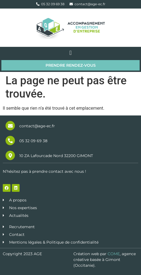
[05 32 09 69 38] (10, 140)
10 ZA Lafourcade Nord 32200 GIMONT (56, 155)
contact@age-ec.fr (37, 125)
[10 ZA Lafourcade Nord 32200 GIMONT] (10, 155)
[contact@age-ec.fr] (10, 125)
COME (114, 253)
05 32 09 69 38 (33, 140)
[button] (70, 52)
